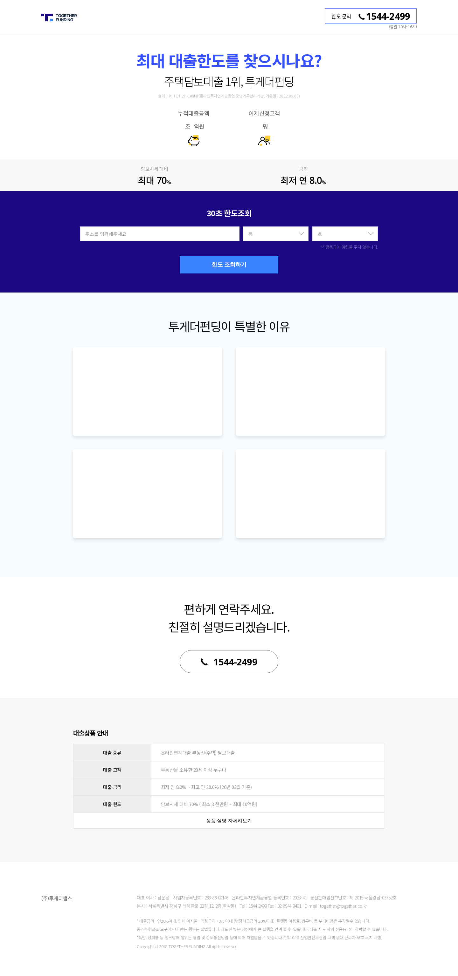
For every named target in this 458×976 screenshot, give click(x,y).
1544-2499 (229, 662)
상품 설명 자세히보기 (229, 820)
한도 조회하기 (229, 264)
